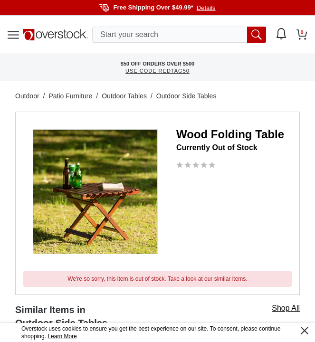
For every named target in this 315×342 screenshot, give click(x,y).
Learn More (62, 336)
